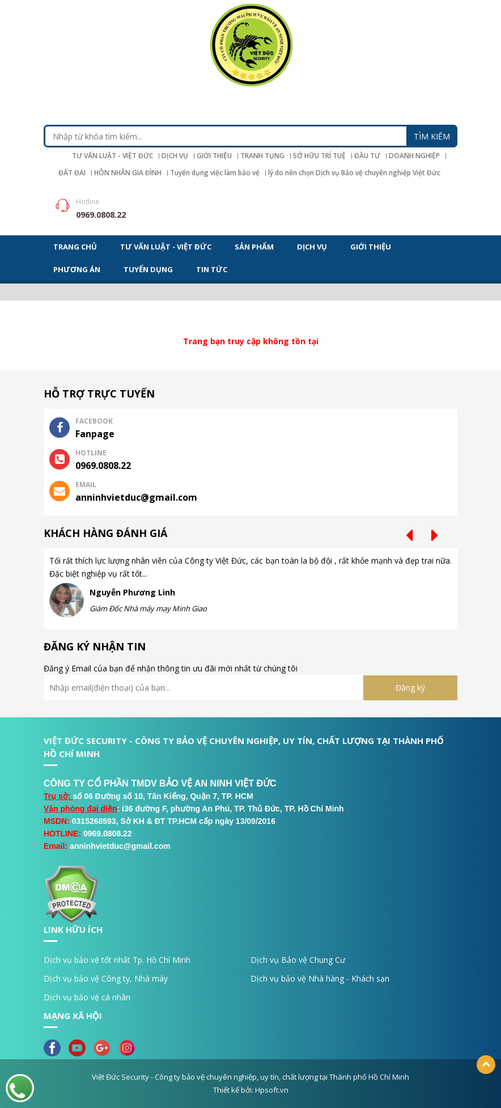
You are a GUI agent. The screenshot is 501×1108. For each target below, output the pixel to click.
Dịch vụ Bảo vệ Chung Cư (297, 959)
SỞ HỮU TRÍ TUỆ (319, 156)
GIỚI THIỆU (214, 156)
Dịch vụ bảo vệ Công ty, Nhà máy (106, 978)
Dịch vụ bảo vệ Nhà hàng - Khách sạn (319, 978)
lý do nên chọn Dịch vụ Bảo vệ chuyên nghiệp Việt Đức (354, 173)
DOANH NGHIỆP (414, 156)
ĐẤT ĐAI (72, 173)
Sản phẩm (254, 246)
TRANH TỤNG (262, 156)
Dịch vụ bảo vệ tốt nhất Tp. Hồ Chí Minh (117, 959)
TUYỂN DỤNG (148, 269)
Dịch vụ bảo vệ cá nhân (87, 997)
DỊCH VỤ (175, 156)
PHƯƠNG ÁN (76, 269)
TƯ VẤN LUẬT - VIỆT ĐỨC (112, 156)
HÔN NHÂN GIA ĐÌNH (128, 173)
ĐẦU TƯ (367, 156)
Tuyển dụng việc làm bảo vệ (215, 173)
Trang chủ (75, 246)
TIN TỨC (211, 269)
